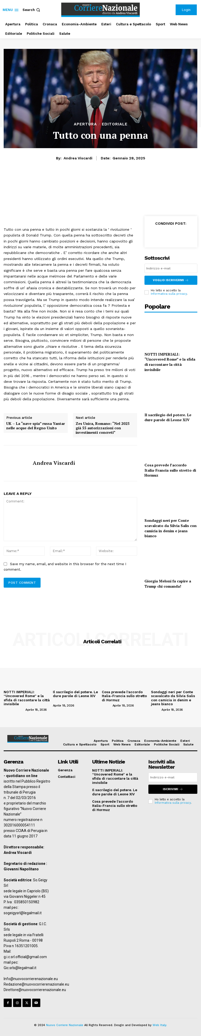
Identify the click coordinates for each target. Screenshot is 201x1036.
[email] (170, 268)
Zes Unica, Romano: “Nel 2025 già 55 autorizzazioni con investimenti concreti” (103, 428)
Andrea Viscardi (78, 158)
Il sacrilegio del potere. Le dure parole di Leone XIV (167, 417)
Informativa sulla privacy (169, 294)
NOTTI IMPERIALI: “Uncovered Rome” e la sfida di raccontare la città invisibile (169, 361)
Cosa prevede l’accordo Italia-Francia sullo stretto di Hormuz (170, 470)
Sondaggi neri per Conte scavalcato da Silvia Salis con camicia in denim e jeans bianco (170, 528)
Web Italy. (160, 1025)
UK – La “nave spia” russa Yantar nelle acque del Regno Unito (35, 425)
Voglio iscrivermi (171, 280)
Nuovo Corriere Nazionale (64, 1025)
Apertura (85, 124)
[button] (32, 10)
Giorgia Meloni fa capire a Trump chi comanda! (167, 583)
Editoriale (114, 124)
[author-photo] (14, 709)
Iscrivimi (173, 789)
